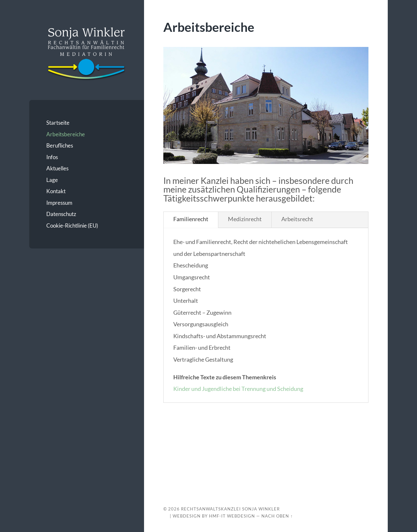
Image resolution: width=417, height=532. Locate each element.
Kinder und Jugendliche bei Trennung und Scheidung (238, 388)
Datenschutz (61, 214)
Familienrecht (190, 218)
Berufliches (59, 145)
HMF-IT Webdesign (232, 515)
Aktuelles (57, 168)
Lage (52, 179)
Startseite (57, 122)
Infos (52, 157)
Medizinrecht (245, 218)
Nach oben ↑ (277, 515)
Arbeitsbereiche (65, 134)
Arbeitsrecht (297, 218)
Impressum (59, 202)
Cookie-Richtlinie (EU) (72, 225)
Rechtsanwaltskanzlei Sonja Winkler (230, 508)
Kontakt (56, 191)
